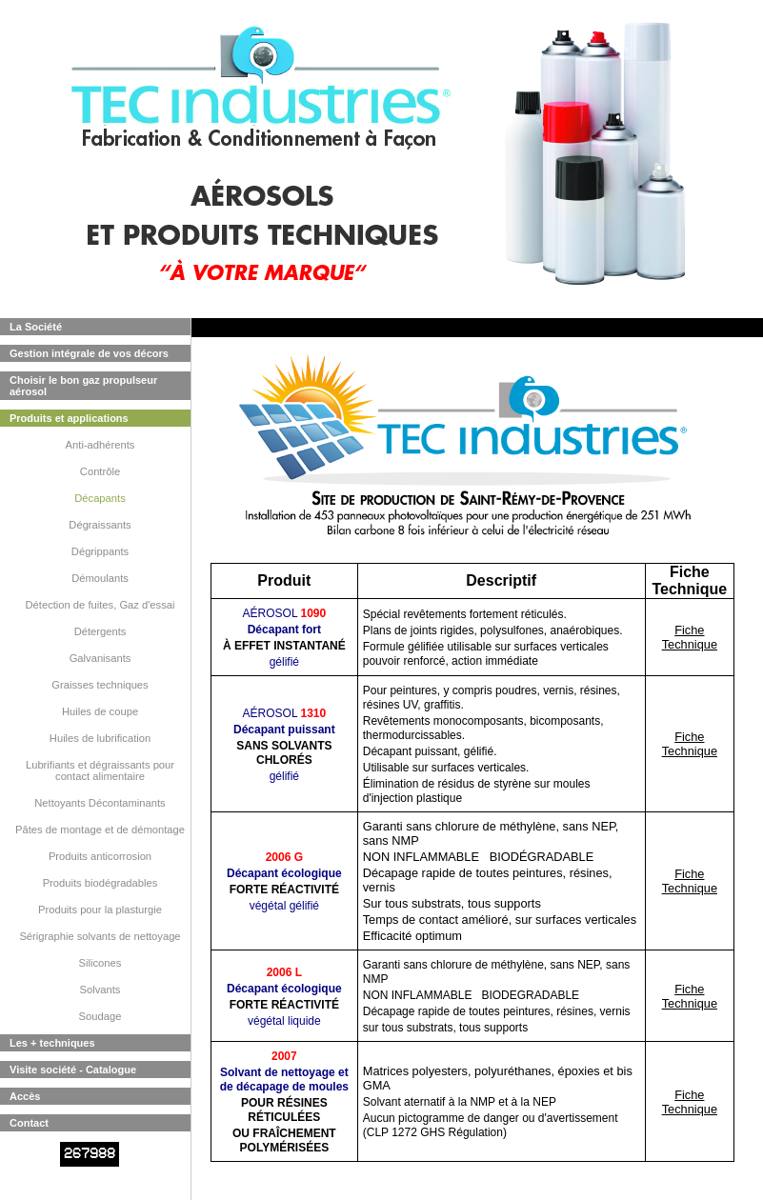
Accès (25, 1096)
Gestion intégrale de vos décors (89, 353)
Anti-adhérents (100, 444)
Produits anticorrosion (100, 856)
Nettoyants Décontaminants (99, 803)
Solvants (100, 989)
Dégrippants (100, 551)
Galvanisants (100, 658)
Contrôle (100, 471)
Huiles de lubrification (100, 738)
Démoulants (100, 578)
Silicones (100, 963)
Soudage (100, 1016)
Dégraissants (100, 524)
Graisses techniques (99, 684)
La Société (36, 326)
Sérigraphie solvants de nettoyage (99, 936)
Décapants (100, 498)
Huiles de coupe (100, 711)
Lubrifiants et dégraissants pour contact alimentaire (100, 770)
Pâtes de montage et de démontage (100, 829)
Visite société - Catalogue (73, 1069)
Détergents (100, 631)
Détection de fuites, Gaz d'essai (100, 604)
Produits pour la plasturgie (100, 909)
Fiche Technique (689, 637)
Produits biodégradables (100, 883)
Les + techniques (52, 1043)
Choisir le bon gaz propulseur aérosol (83, 385)
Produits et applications (69, 418)
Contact (29, 1123)
